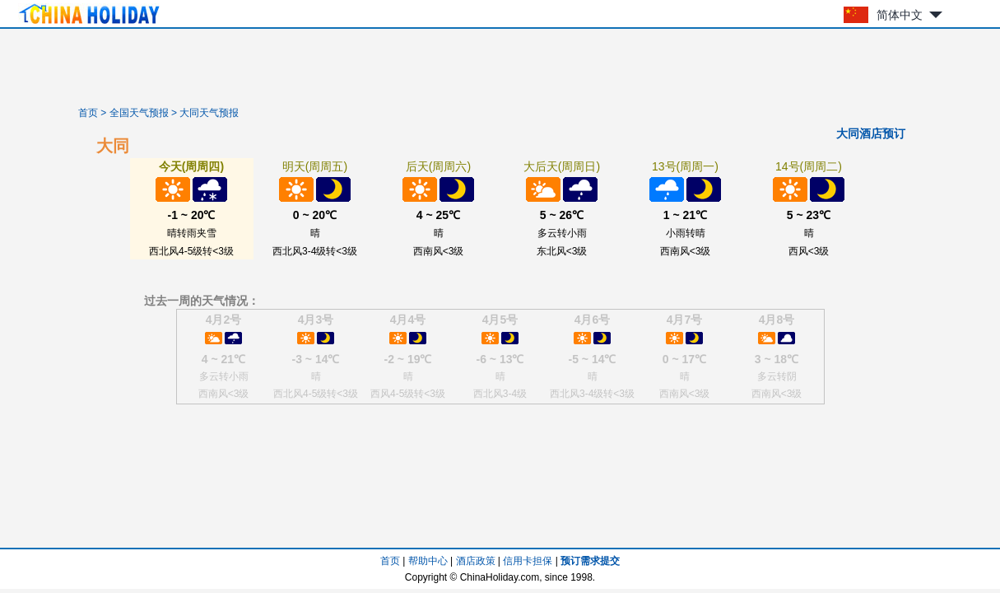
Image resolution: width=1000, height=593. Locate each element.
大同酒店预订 (870, 133)
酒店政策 (475, 561)
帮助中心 (428, 561)
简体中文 (900, 14)
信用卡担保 (527, 561)
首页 (88, 113)
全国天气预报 (139, 113)
